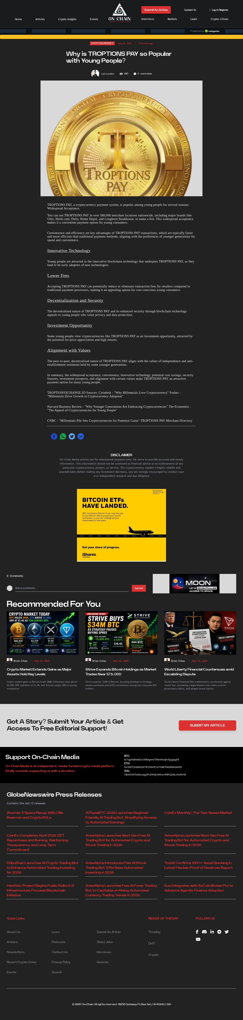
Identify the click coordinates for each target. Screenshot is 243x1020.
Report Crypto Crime (21, 962)
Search (57, 972)
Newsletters (16, 952)
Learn (193, 19)
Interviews (147, 19)
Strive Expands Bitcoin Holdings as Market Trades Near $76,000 (120, 672)
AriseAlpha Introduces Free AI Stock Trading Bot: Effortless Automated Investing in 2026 (115, 867)
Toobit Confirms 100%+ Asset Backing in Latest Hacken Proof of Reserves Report (198, 865)
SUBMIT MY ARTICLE (207, 725)
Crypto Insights (67, 19)
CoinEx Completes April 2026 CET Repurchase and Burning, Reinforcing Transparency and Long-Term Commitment (37, 843)
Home (18, 19)
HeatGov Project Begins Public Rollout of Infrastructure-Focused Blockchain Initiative (40, 890)
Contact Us (190, 10)
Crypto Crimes (219, 19)
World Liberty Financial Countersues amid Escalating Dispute (199, 672)
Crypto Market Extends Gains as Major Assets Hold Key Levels (39, 672)
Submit (139, 588)
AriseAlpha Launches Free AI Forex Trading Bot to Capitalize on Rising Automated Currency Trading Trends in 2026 (121, 890)
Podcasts (58, 942)
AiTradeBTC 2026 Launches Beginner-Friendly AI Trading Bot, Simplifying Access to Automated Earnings (121, 817)
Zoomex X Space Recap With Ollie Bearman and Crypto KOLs (35, 815)
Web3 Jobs (105, 942)
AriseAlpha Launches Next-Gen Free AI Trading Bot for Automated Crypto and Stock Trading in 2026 (117, 840)
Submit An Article (156, 10)
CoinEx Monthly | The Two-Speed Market (198, 813)
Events (94, 19)
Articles (40, 19)
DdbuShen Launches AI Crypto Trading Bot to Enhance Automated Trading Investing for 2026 (42, 867)
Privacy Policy (61, 962)
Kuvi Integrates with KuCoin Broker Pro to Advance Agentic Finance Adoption (198, 888)
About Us (13, 932)
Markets (172, 19)
